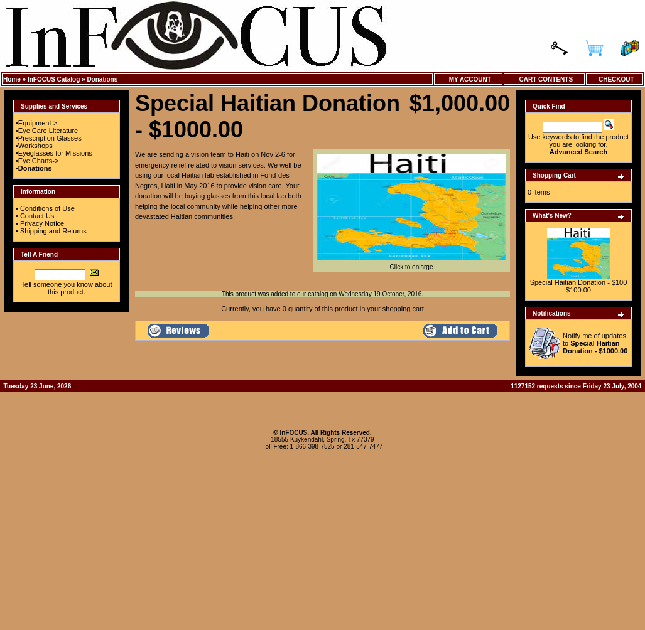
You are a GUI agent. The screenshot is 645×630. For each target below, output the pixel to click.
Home (12, 79)
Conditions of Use (47, 208)
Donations (102, 79)
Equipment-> (38, 123)
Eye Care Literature (48, 130)
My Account (468, 79)
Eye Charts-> (38, 160)
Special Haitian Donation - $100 (578, 282)
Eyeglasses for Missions (55, 153)
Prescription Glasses (50, 138)
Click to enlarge (411, 264)
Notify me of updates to (595, 343)
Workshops (35, 145)
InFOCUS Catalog (54, 79)
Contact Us (37, 216)
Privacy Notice (42, 223)
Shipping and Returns (53, 231)
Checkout (614, 79)
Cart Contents (544, 79)
